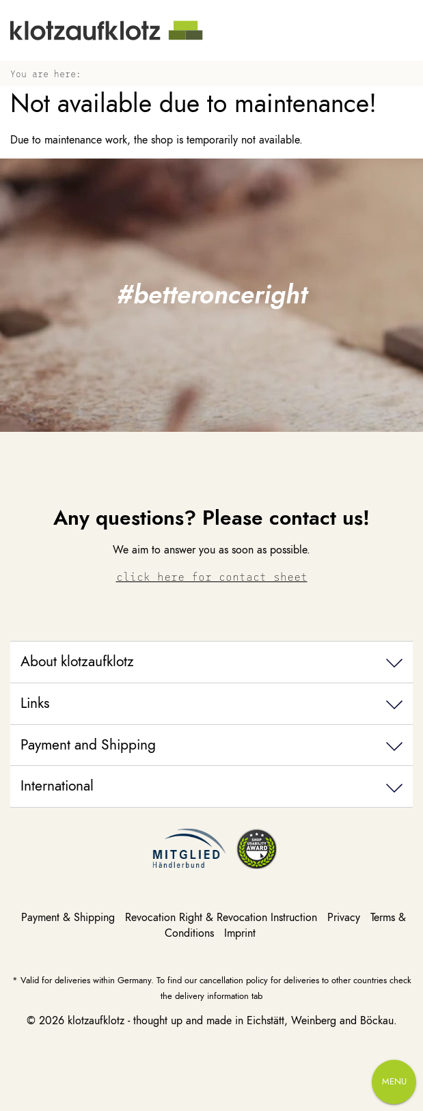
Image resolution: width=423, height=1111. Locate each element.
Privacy (345, 917)
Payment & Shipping (69, 917)
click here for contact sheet (212, 576)
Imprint (240, 933)
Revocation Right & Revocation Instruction (222, 917)
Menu (394, 1081)
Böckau (377, 1020)
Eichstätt (265, 1020)
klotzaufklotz (96, 1020)
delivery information (212, 996)
